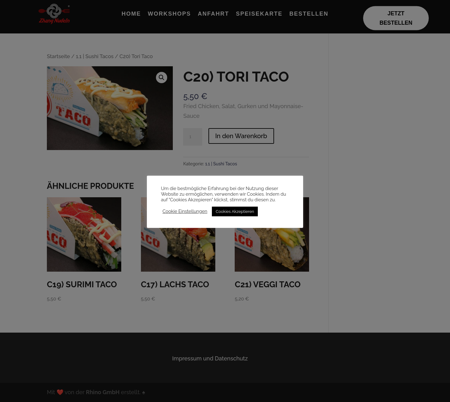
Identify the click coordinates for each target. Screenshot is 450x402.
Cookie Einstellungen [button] (184, 211)
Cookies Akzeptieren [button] (235, 211)
